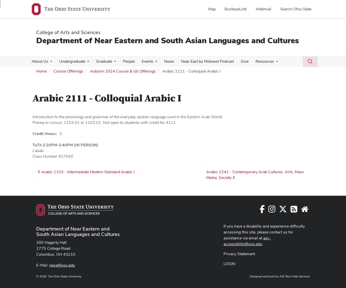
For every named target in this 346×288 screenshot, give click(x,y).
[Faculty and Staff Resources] (304, 210)
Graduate (102, 61)
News (164, 61)
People (125, 61)
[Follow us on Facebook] (262, 210)
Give (237, 61)
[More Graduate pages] (112, 63)
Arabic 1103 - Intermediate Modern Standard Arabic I (86, 171)
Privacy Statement (239, 253)
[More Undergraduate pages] (86, 63)
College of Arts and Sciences (68, 32)
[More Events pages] (151, 63)
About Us (39, 61)
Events (143, 61)
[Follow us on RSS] (294, 210)
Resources (256, 61)
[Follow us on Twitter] (283, 210)
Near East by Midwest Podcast (201, 61)
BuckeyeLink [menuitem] (236, 9)
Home (41, 71)
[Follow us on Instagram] (271, 210)
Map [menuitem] (212, 9)
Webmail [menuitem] (263, 9)
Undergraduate (71, 61)
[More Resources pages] (268, 63)
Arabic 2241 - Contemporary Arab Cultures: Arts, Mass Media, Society (255, 174)
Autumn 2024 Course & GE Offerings (123, 71)
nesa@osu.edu (62, 265)
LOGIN (229, 263)
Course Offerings (68, 71)
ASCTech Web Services (294, 276)
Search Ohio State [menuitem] (295, 9)
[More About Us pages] (50, 63)
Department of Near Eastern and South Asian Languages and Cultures (167, 40)
